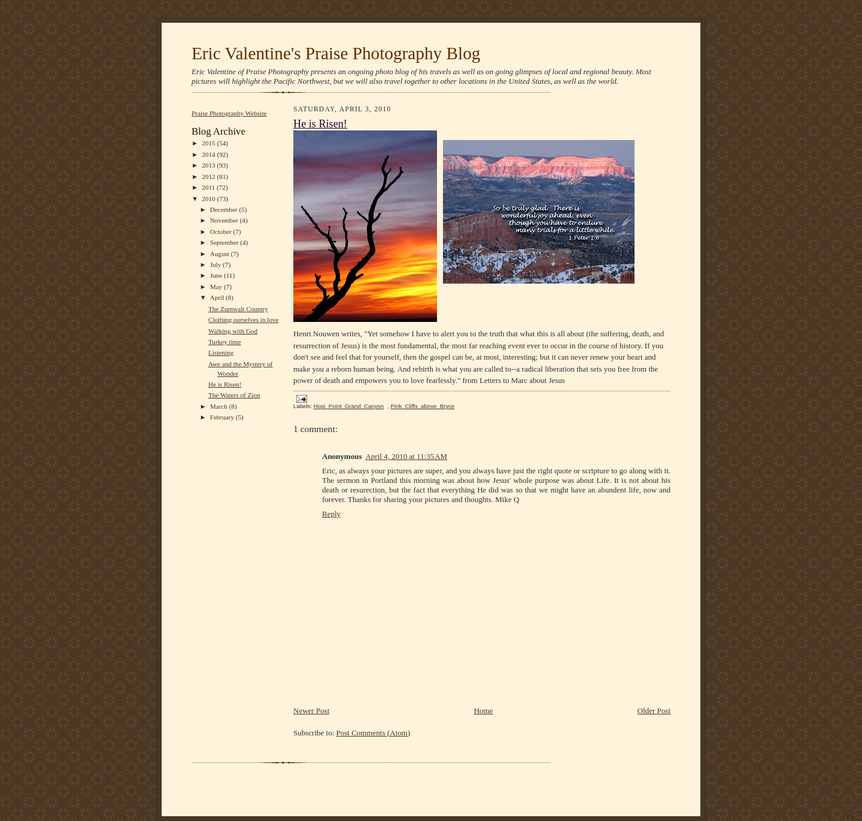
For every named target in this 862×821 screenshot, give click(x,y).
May (217, 286)
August (220, 253)
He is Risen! (224, 384)
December (224, 209)
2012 (209, 176)
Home (483, 710)
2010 (209, 198)
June (217, 275)
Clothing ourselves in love (243, 319)
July (216, 264)
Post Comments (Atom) (373, 732)
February (223, 417)
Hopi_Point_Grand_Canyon (349, 406)
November (225, 220)
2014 (209, 154)
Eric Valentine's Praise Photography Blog (336, 53)
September (225, 242)
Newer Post (311, 710)
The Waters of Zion (234, 395)
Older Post (654, 710)
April (218, 297)
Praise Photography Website (229, 113)
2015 (209, 143)
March (219, 406)
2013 (209, 165)
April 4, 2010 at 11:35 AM (406, 456)
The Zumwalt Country (238, 308)
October (221, 231)
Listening (220, 352)
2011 (209, 187)
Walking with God (232, 331)
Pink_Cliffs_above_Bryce (423, 406)
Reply (331, 513)
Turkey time (224, 341)
